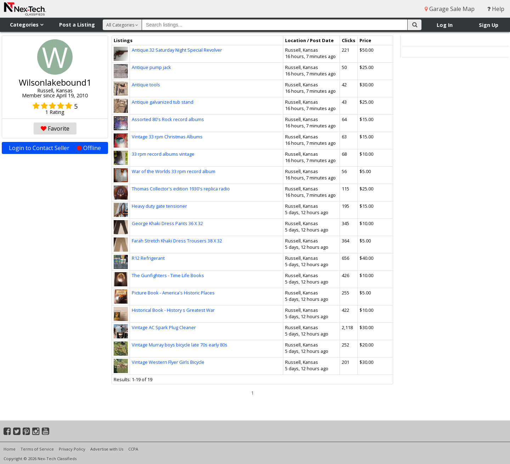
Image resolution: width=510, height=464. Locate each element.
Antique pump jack (151, 67)
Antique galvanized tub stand (162, 102)
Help (495, 9)
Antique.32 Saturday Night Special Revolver (177, 50)
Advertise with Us (106, 449)
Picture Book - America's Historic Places (173, 293)
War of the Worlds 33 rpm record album (173, 171)
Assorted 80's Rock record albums (168, 119)
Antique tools (146, 84)
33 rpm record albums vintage (163, 154)
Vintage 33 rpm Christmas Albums (167, 136)
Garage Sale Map (450, 9)
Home (10, 449)
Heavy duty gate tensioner (159, 206)
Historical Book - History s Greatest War (173, 310)
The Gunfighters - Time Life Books (168, 275)
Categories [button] (26, 24)
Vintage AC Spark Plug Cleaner (164, 327)
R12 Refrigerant (148, 258)
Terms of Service (37, 449)
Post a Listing (77, 24)
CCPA (133, 449)
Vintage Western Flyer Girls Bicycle (168, 362)
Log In (445, 25)
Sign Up (488, 25)
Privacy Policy (72, 449)
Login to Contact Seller (55, 148)
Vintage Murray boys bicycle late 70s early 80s (179, 345)
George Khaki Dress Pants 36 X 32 (167, 223)
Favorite (55, 128)
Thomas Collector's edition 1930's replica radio (181, 188)
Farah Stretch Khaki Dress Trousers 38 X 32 (177, 240)
